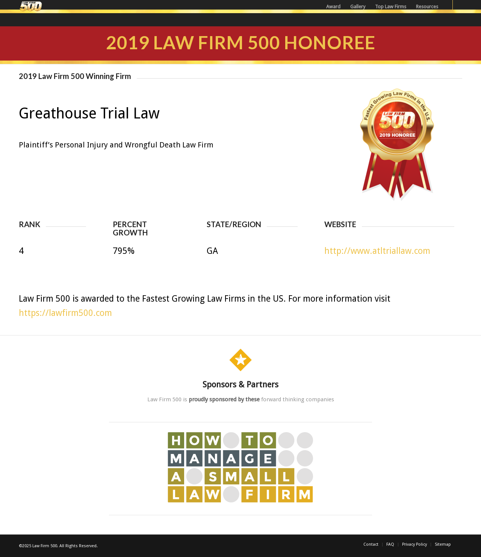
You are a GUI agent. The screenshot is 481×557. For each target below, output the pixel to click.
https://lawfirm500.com (65, 313)
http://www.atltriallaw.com (377, 251)
